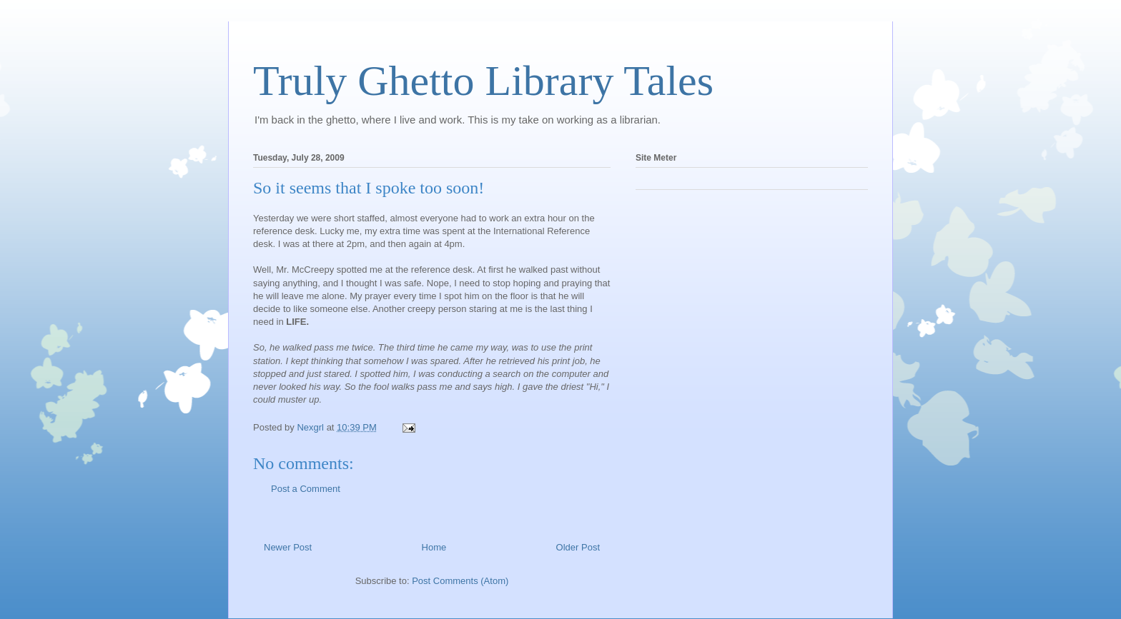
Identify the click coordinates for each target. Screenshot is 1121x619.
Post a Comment (305, 488)
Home (434, 547)
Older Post (578, 547)
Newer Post (288, 547)
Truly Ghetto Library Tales (483, 80)
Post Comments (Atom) (460, 580)
